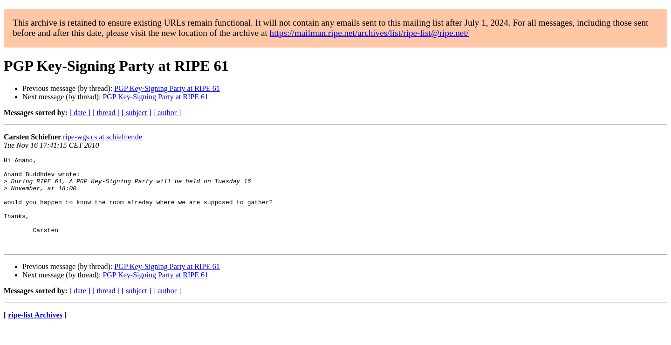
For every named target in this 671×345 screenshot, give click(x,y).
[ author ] (167, 113)
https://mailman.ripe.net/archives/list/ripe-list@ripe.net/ (369, 33)
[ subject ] (136, 113)
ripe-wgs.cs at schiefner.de (102, 137)
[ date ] (79, 113)
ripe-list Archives (35, 333)
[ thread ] (106, 113)
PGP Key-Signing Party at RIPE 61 (167, 88)
